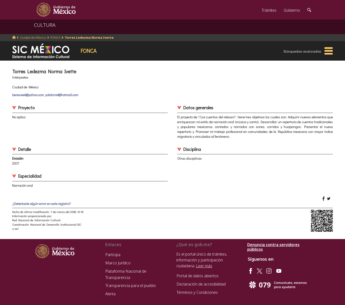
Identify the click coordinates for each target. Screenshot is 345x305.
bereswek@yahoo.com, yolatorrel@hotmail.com (45, 94)
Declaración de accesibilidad (201, 284)
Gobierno (292, 10)
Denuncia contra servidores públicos (273, 247)
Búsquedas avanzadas (302, 51)
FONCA (55, 37)
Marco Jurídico (118, 263)
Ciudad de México (33, 37)
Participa (112, 254)
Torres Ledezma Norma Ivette (89, 37)
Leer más (204, 265)
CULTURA (44, 25)
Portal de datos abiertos (198, 275)
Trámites (269, 10)
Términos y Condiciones (197, 292)
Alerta (110, 293)
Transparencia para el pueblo (130, 285)
